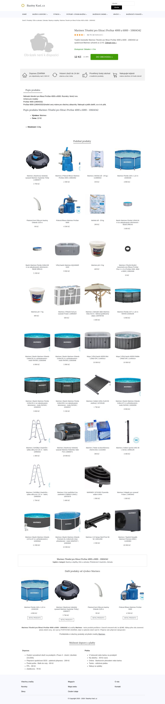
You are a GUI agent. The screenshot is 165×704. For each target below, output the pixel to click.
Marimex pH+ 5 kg (97, 265)
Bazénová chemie (99, 14)
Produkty (29, 20)
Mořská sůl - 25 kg (97, 220)
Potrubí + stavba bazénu (76, 14)
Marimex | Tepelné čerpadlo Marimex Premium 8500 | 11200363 (127, 539)
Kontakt (118, 687)
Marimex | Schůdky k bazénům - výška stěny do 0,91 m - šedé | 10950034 (37, 450)
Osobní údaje (73, 691)
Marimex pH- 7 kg (37, 312)
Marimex (86, 43)
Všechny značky (27, 682)
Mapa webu (72, 687)
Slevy (23, 691)
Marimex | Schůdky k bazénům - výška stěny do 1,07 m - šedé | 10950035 (37, 494)
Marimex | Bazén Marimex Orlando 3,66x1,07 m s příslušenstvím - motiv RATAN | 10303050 (128, 403)
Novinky (24, 687)
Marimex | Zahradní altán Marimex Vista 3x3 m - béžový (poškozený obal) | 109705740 (97, 314)
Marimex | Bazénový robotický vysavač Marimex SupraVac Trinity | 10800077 (37, 178)
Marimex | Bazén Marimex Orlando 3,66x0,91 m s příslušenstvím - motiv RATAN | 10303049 (37, 358)
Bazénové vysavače (134, 14)
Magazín (71, 682)
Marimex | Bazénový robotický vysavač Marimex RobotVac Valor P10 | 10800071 (67, 450)
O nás (117, 682)
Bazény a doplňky (39, 14)
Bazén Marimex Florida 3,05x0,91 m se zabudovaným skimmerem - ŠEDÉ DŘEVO (127, 222)
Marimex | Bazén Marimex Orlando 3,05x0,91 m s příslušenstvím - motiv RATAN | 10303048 (67, 358)
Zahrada (45, 20)
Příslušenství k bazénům (98, 562)
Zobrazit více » (110, 43)
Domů (24, 14)
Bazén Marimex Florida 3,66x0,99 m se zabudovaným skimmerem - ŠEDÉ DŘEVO (37, 267)
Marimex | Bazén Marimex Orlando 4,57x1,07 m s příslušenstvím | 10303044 (37, 539)
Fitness (56, 14)
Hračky (116, 14)
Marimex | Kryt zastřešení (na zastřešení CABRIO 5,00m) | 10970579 (67, 494)
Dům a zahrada (37, 20)
